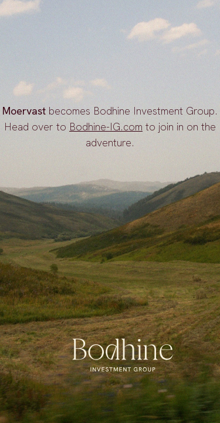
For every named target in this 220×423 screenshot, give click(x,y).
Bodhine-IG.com (106, 126)
